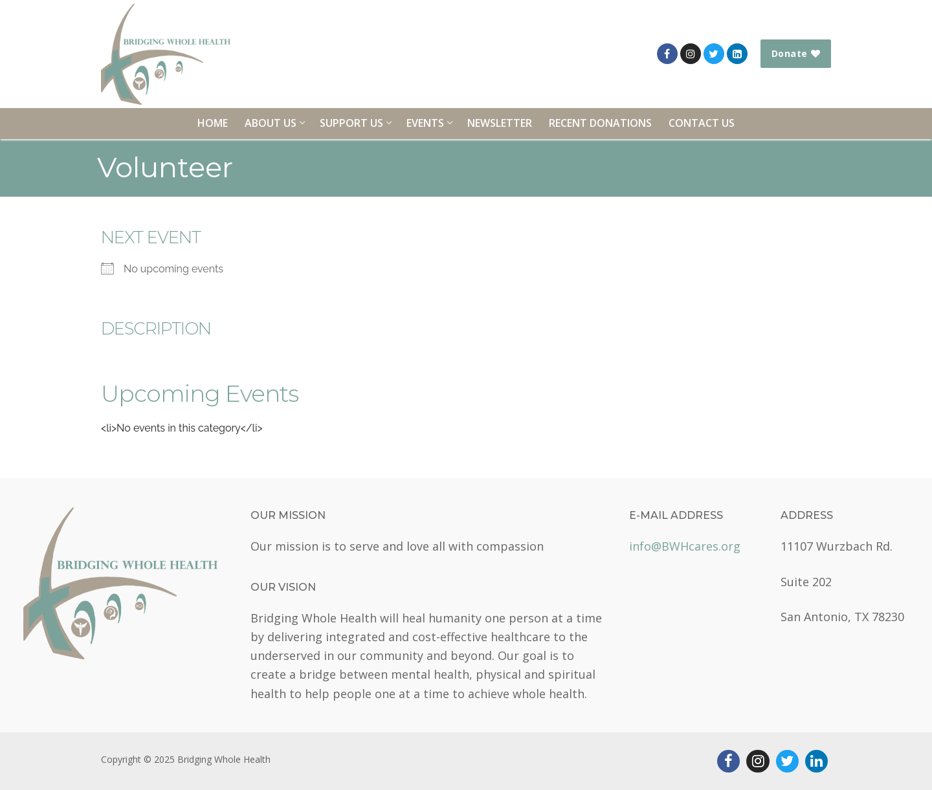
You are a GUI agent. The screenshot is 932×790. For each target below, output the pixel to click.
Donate (796, 53)
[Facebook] (667, 53)
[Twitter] (714, 53)
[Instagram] (690, 53)
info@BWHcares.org (684, 546)
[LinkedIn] (737, 53)
